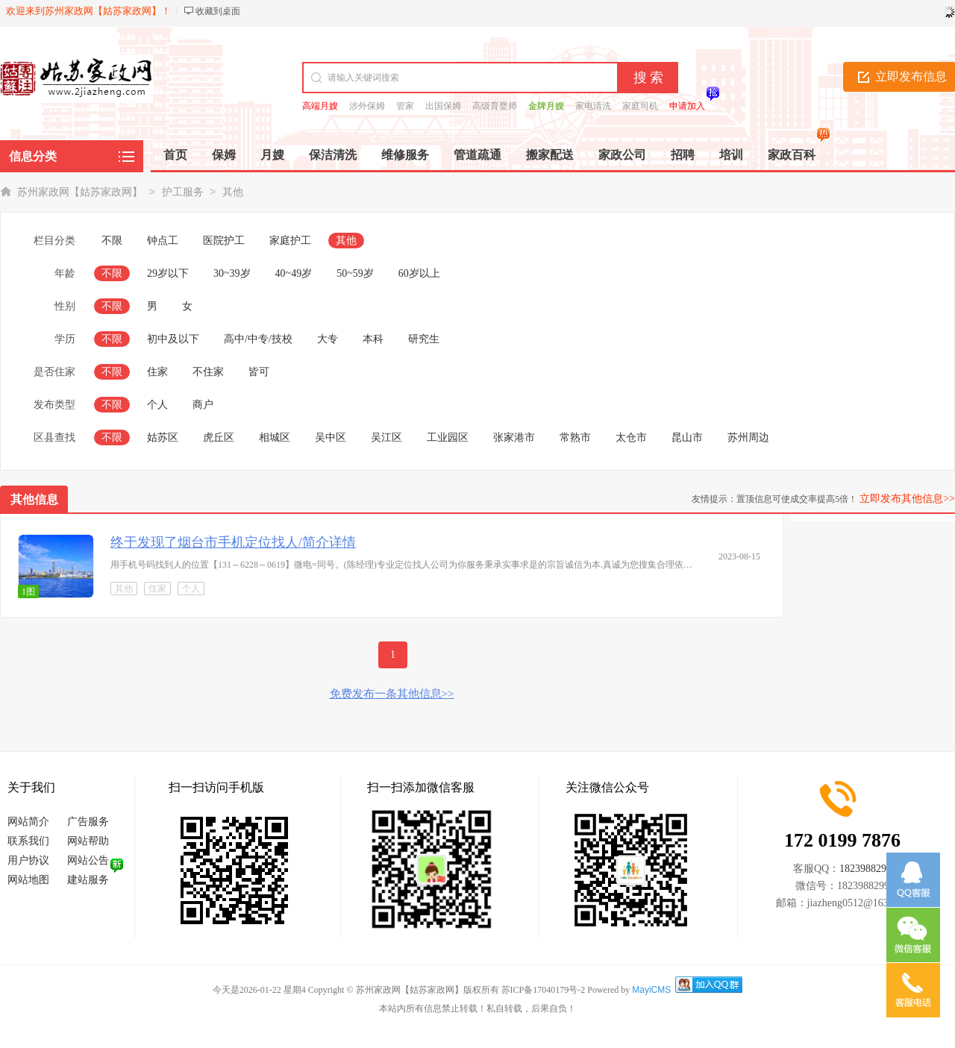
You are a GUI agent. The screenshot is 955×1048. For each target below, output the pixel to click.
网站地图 (28, 879)
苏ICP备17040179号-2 (543, 990)
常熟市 (575, 437)
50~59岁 (355, 273)
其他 (232, 192)
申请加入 (687, 106)
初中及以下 (173, 339)
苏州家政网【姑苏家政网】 (80, 192)
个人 (157, 404)
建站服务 (88, 879)
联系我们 (28, 841)
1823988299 (865, 868)
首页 (175, 154)
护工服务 (183, 192)
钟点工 (162, 240)
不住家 (208, 371)
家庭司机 (640, 106)
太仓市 (631, 437)
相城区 (274, 437)
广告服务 (88, 821)
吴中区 (330, 437)
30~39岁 (232, 273)
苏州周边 (748, 437)
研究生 (423, 339)
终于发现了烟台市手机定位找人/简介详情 (233, 542)
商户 (202, 404)
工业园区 (448, 437)
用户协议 (28, 860)
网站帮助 (88, 841)
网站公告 (88, 860)
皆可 (258, 371)
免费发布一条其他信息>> (392, 694)
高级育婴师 (494, 106)
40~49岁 (294, 273)
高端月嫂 (320, 106)
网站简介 (28, 821)
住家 (157, 371)
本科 (373, 339)
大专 (327, 339)
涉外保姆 (367, 106)
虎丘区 (218, 437)
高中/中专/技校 (258, 339)
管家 (405, 106)
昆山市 (687, 437)
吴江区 (386, 437)
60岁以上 (419, 273)
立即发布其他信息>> (907, 498)
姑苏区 (162, 437)
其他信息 (34, 499)
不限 (111, 240)
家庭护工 (290, 240)
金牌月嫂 (546, 106)
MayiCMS (651, 990)
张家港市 (514, 437)
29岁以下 (168, 273)
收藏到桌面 (217, 11)
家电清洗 (593, 106)
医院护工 (224, 240)
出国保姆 (443, 106)
